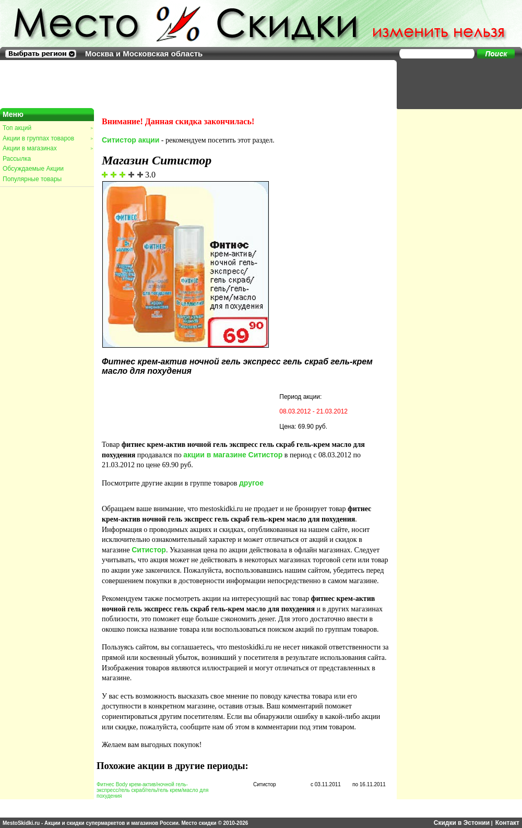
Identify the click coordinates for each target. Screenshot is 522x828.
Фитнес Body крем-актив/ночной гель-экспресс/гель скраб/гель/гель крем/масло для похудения (152, 790)
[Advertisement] (454, 83)
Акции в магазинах (47, 148)
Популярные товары (32, 179)
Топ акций (47, 128)
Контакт (507, 822)
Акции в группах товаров (47, 138)
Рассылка (17, 158)
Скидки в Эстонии (462, 822)
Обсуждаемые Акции (33, 168)
